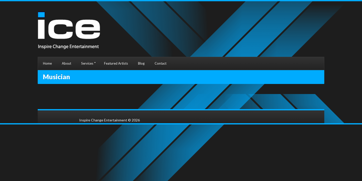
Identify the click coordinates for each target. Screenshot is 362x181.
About (66, 63)
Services (87, 63)
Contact (160, 63)
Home (47, 63)
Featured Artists (116, 63)
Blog (141, 63)
